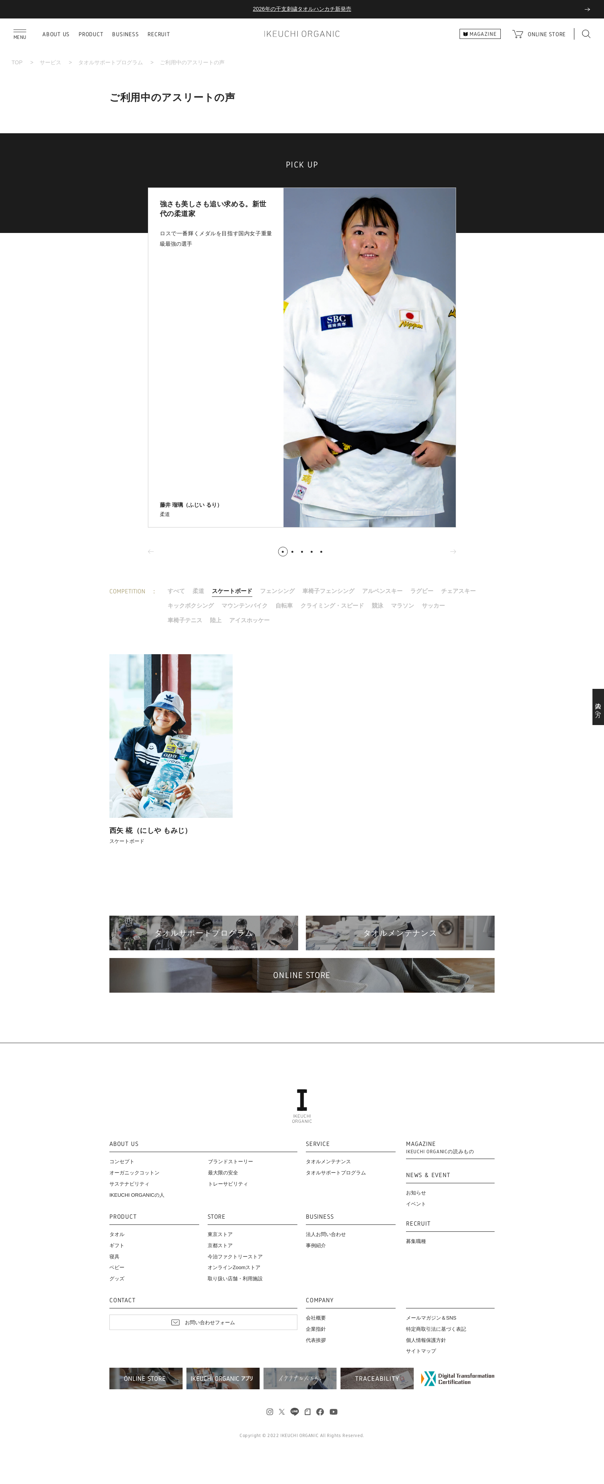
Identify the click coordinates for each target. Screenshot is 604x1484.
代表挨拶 (316, 1340)
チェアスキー (458, 591)
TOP (17, 62)
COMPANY (320, 1300)
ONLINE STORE (547, 34)
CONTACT (122, 1300)
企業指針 (316, 1329)
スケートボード (232, 591)
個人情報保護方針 (426, 1340)
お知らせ (416, 1193)
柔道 (198, 591)
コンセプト (121, 1161)
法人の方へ (598, 706)
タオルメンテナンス (328, 1161)
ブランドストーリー (230, 1161)
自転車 (284, 605)
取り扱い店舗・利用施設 (235, 1278)
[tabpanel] (302, 358)
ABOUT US (56, 34)
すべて (176, 591)
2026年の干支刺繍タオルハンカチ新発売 (302, 9)
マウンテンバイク (244, 605)
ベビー (116, 1267)
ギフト (116, 1245)
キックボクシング (191, 605)
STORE (217, 1217)
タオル (116, 1234)
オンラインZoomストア (234, 1267)
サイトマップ (421, 1351)
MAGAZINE (440, 1147)
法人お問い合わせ (326, 1234)
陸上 (215, 620)
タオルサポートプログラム (110, 62)
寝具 (114, 1257)
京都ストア (220, 1245)
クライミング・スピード (332, 605)
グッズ (116, 1278)
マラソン (402, 605)
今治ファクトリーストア (235, 1257)
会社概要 (316, 1318)
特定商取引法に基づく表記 (436, 1329)
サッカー (433, 605)
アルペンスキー (382, 591)
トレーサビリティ (228, 1184)
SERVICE (318, 1144)
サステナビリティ (129, 1184)
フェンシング (277, 591)
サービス (50, 62)
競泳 (377, 605)
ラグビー (421, 591)
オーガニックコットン (134, 1173)
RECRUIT (159, 34)
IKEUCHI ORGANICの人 (136, 1195)
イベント (416, 1204)
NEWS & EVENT (428, 1175)
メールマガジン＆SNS (431, 1318)
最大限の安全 (223, 1173)
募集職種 (416, 1241)
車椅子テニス (185, 620)
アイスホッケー (249, 620)
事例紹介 (316, 1245)
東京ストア (220, 1234)
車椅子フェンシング (328, 591)
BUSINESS (125, 34)
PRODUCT (91, 34)
